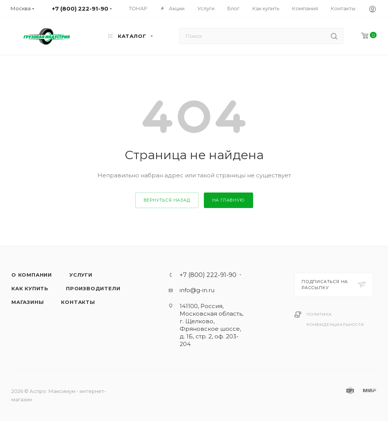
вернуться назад (167, 200)
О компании (31, 275)
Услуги (80, 275)
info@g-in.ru (197, 290)
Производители (93, 288)
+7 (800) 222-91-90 (208, 275)
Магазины (27, 302)
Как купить (29, 288)
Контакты (78, 302)
